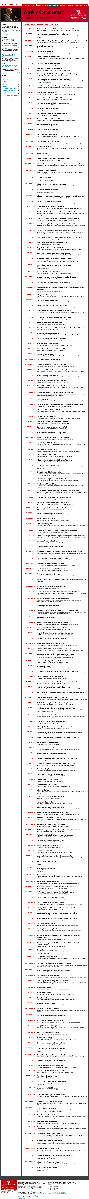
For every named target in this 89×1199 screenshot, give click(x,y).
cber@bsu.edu (54, 1189)
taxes (4, 93)
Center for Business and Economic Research (16, 1)
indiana (5, 86)
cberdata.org (35, 1191)
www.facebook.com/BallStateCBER (61, 1192)
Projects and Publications (29, 5)
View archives (16, 72)
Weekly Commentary (53, 5)
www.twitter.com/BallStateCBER (59, 1193)
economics (6, 79)
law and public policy (9, 90)
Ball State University (38, 1)
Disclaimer (4, 31)
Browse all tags (16, 97)
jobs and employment (9, 78)
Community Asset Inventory (67, 5)
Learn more (35, 1196)
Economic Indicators (42, 5)
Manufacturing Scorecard (81, 5)
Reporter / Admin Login (8, 100)
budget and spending (9, 92)
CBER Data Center (9, 5)
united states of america (10, 95)
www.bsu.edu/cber (56, 1191)
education (5, 84)
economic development (9, 88)
